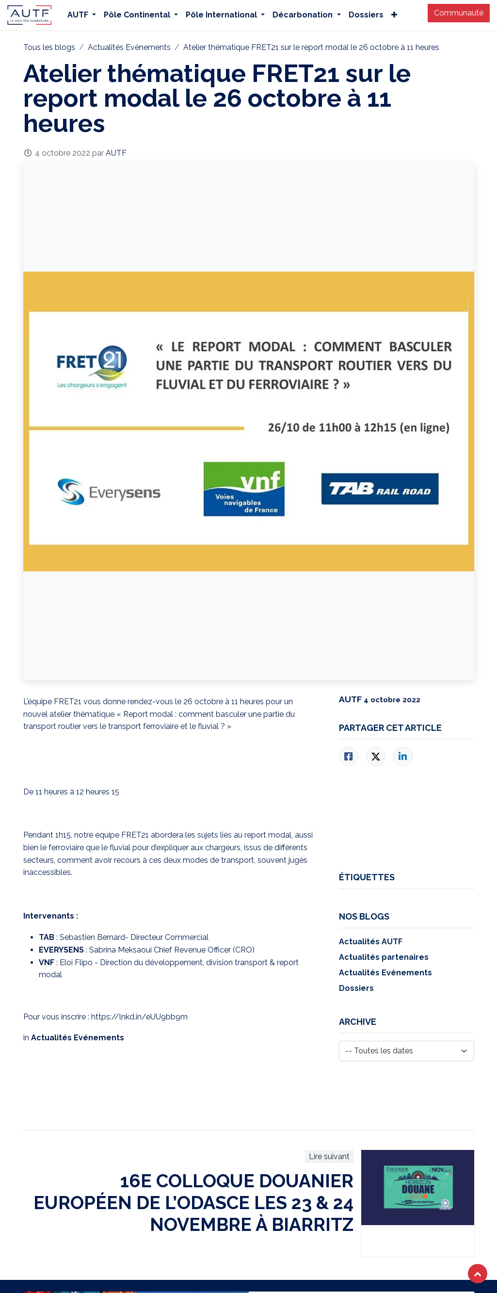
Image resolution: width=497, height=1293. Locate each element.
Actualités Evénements (129, 47)
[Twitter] (375, 756)
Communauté (458, 12)
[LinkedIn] (403, 756)
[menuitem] (82, 15)
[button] (477, 1273)
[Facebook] (348, 756)
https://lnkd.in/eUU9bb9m (139, 1016)
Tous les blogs (49, 47)
